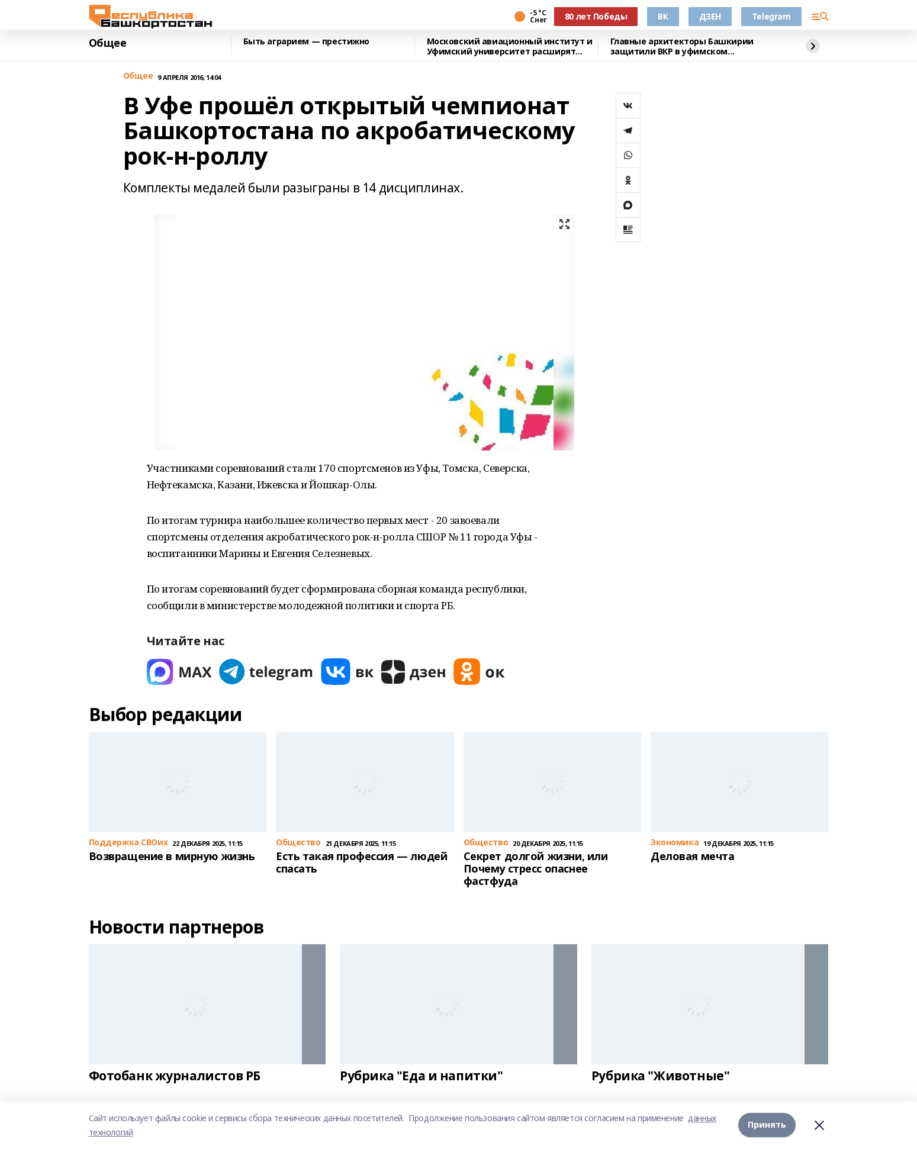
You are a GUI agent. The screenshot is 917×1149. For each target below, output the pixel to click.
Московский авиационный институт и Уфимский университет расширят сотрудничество (510, 46)
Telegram (771, 16)
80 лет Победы (596, 16)
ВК (663, 16)
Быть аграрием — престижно (306, 42)
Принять (767, 1125)
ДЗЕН (710, 16)
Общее (108, 43)
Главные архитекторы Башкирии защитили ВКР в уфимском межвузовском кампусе (682, 46)
